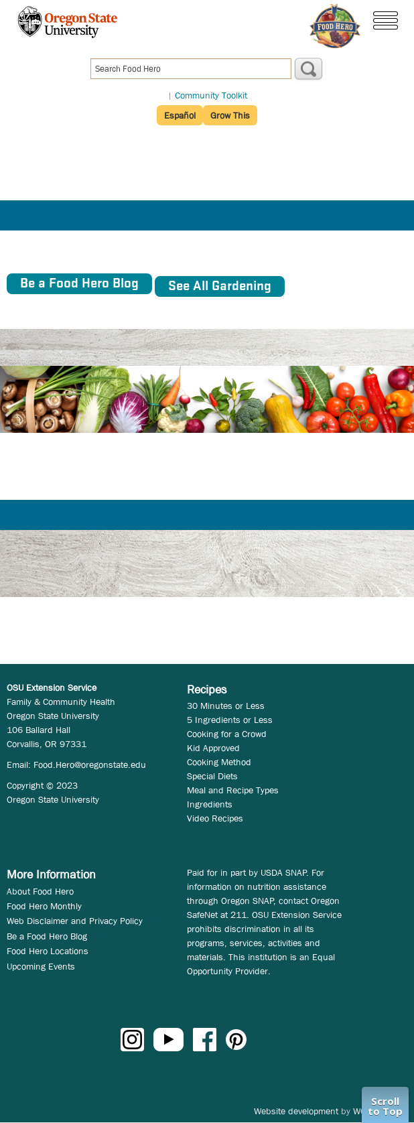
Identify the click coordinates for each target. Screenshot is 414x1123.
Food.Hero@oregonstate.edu (89, 764)
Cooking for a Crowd (227, 734)
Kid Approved (213, 748)
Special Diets (212, 776)
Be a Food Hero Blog (47, 936)
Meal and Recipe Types (233, 790)
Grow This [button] (230, 115)
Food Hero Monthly (44, 906)
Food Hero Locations (47, 951)
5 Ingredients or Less (230, 720)
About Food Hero (40, 891)
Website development (296, 1111)
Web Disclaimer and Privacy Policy (75, 921)
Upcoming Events (41, 966)
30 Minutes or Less (226, 706)
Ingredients (209, 804)
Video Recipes (215, 818)
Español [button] (180, 115)
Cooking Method (219, 762)
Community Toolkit (211, 95)
